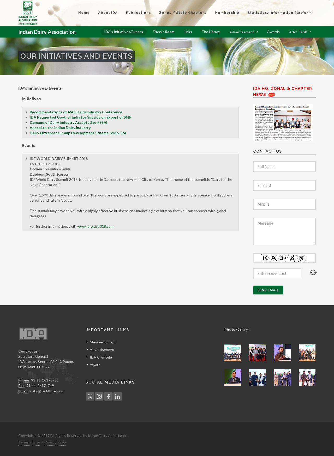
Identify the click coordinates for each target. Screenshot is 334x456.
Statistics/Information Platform (280, 13)
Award (95, 364)
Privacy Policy (56, 442)
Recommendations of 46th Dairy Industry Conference (76, 112)
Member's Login (103, 342)
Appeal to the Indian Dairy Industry (60, 127)
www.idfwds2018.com (95, 226)
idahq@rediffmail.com (46, 391)
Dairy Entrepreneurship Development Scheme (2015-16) (78, 133)
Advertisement (102, 349)
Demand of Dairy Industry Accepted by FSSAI (68, 122)
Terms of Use (29, 442)
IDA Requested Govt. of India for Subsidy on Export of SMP (81, 117)
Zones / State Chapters (182, 13)
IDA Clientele (101, 357)
